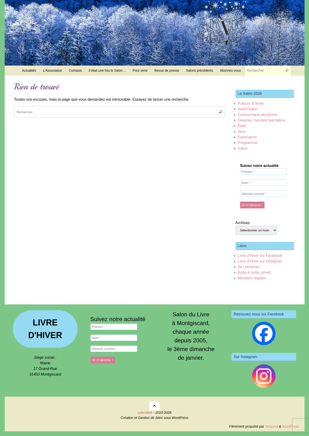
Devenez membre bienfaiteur (262, 120)
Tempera (271, 426)
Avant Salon (248, 109)
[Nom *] (263, 183)
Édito (242, 126)
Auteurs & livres (251, 103)
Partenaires (247, 137)
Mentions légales (252, 278)
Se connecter (249, 267)
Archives (242, 223)
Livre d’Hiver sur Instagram (260, 261)
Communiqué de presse (258, 115)
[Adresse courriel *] (263, 194)
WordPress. (291, 426)
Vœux (243, 148)
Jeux (242, 131)
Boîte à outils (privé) (254, 272)
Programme (247, 143)
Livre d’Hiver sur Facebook (260, 256)
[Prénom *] (263, 172)
